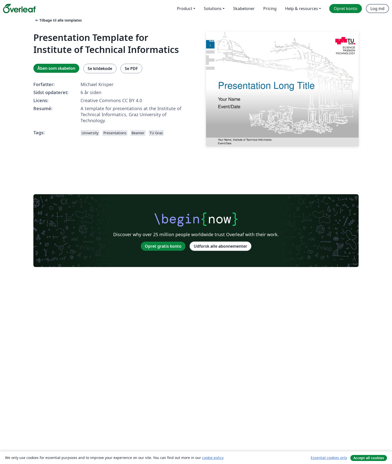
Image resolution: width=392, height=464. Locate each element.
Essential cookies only (329, 457)
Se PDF (131, 68)
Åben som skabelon (56, 68)
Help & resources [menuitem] (301, 8)
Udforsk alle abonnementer (220, 246)
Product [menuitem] (184, 8)
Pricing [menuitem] (270, 8)
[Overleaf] (19, 8)
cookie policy (212, 457)
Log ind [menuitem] (377, 8)
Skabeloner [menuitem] (244, 8)
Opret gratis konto (163, 246)
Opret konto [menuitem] (345, 8)
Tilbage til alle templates (58, 20)
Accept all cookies (368, 457)
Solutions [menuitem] (213, 8)
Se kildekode (100, 68)
